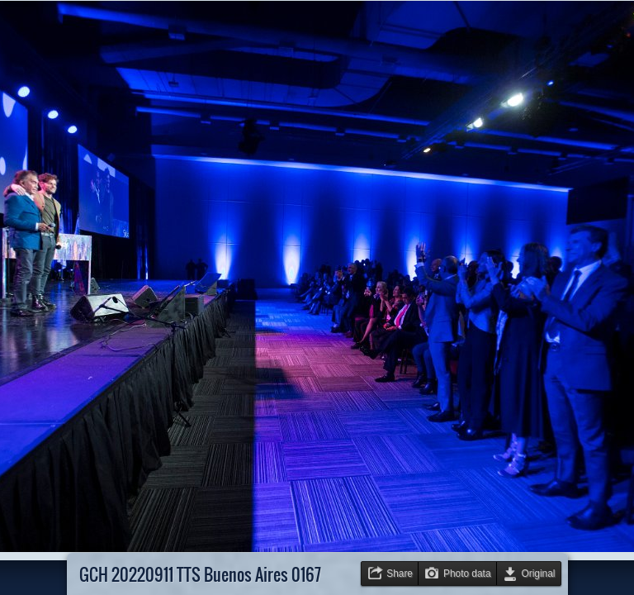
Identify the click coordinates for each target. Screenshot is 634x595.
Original (539, 573)
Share (399, 573)
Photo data (467, 573)
